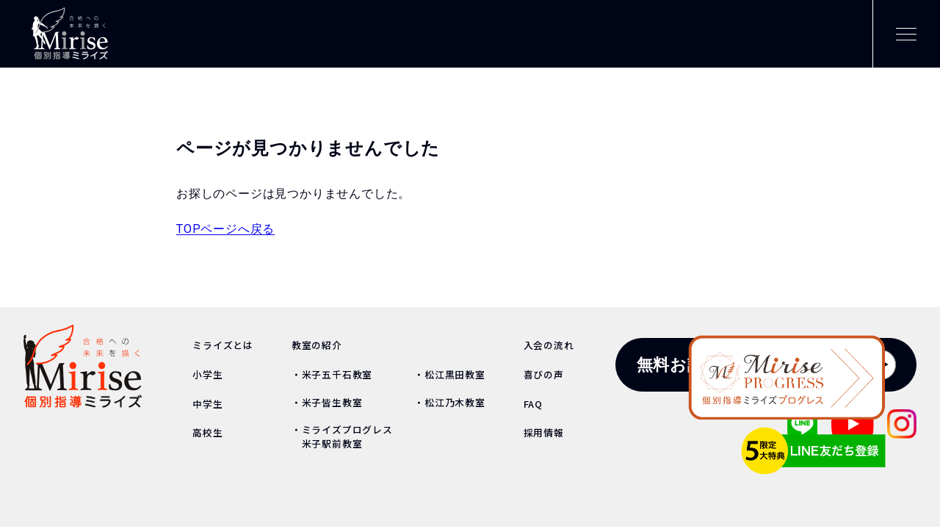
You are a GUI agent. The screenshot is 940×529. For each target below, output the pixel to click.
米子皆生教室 (332, 402)
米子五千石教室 (337, 374)
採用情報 (544, 432)
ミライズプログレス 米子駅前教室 (342, 436)
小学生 (207, 374)
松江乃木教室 (454, 402)
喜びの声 (544, 374)
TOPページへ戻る (225, 229)
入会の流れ (549, 345)
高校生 (207, 432)
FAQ (533, 404)
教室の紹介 (317, 345)
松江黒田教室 (454, 374)
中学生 (207, 404)
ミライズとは (222, 345)
